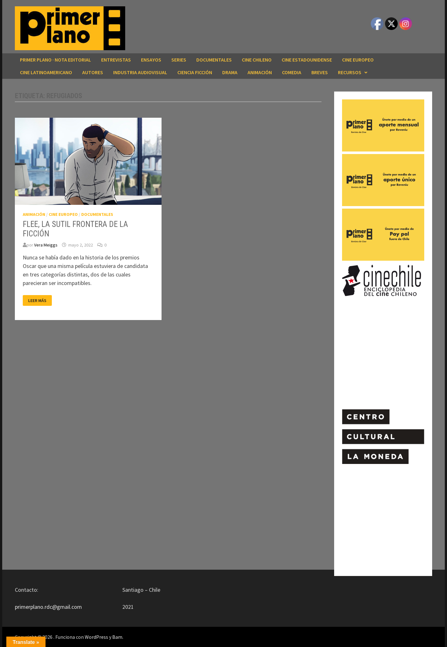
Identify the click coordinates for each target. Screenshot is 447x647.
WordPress (96, 637)
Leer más (38, 300)
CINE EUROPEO (358, 59)
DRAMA (229, 72)
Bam (117, 637)
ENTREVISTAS (116, 59)
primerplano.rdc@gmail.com (48, 606)
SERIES (178, 59)
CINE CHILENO (257, 59)
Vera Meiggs (46, 245)
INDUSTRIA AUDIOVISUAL (140, 72)
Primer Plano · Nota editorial (55, 59)
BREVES (319, 72)
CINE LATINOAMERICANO (46, 72)
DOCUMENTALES (214, 59)
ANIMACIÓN (260, 72)
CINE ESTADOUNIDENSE (307, 59)
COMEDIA (291, 72)
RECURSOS (349, 72)
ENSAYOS (151, 59)
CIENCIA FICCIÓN (194, 72)
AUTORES (92, 72)
